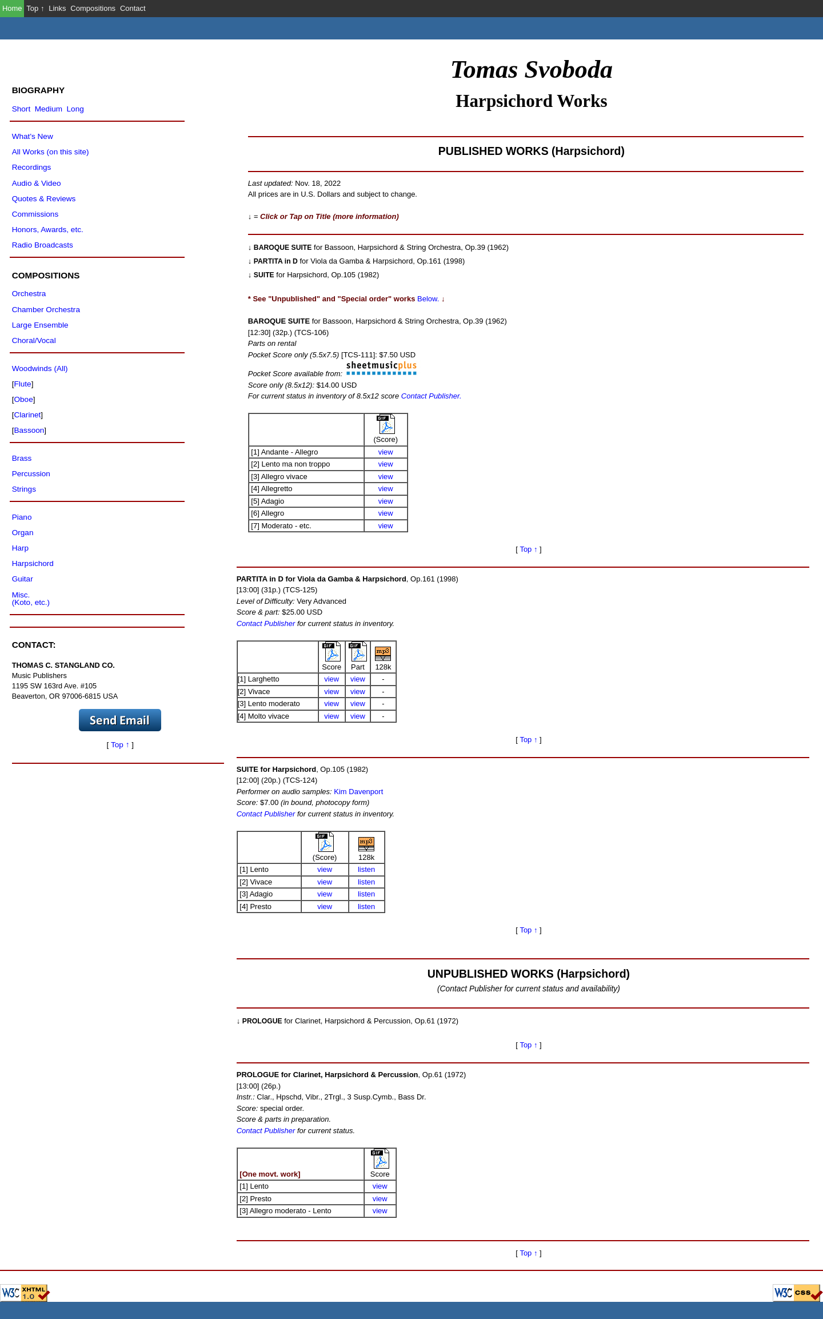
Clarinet (27, 415)
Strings (24, 489)
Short (21, 109)
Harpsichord (33, 563)
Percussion (31, 473)
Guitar (22, 579)
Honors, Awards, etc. (47, 229)
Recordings (31, 167)
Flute (22, 384)
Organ (23, 532)
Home (12, 8)
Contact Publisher (266, 623)
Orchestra (29, 293)
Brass (22, 458)
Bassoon (29, 430)
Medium (48, 109)
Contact (133, 8)
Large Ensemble (40, 325)
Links (57, 8)
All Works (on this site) (50, 152)
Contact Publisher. (430, 396)
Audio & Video (36, 183)
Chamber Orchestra (46, 309)
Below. (428, 298)
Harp (20, 548)
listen (366, 869)
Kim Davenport (358, 791)
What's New (32, 136)
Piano (22, 517)
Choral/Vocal (34, 340)
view (385, 452)
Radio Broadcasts (42, 245)
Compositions (92, 8)
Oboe (23, 399)
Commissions (35, 214)
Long (75, 109)
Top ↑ (35, 8)
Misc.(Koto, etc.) (31, 599)
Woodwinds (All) (40, 368)
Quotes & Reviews (44, 198)
